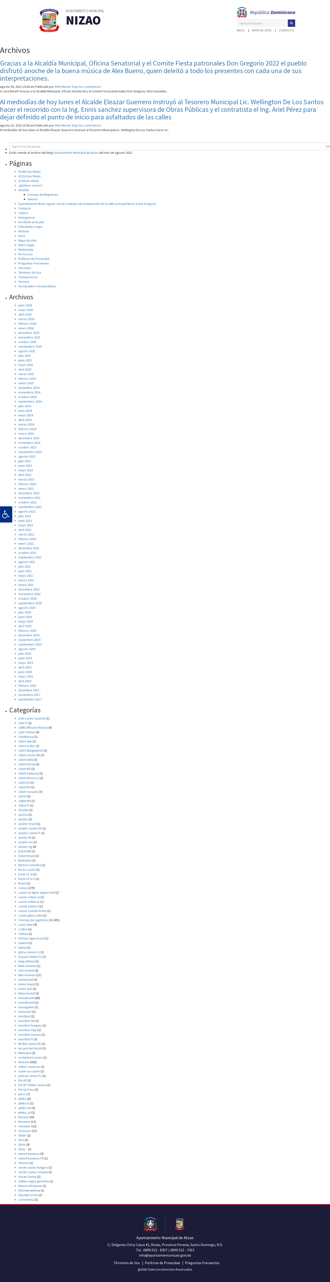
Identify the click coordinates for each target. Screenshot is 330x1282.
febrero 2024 (27, 429)
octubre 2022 (27, 502)
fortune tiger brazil (31, 938)
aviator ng (25, 847)
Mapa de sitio (262, 30)
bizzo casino (27, 869)
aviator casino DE (30, 828)
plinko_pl (24, 1112)
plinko (22, 1099)
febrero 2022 (27, 539)
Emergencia (26, 217)
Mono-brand (26, 993)
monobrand (26, 998)
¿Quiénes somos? (30, 185)
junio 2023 (25, 466)
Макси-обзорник (30, 1186)
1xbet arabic (26, 746)
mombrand (25, 979)
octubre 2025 (27, 342)
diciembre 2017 (28, 690)
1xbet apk (25, 741)
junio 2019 (25, 658)
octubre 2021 (27, 553)
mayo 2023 (25, 470)
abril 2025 (24, 369)
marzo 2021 (26, 580)
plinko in (24, 1103)
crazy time (25, 924)
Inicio (241, 30)
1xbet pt (24, 782)
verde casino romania (33, 1172)
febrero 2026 (27, 323)
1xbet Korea (26, 764)
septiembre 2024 (30, 401)
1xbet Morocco (28, 778)
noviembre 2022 (29, 498)
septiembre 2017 (30, 699)
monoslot (24, 1012)
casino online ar (29, 902)
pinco (22, 1094)
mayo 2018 (25, 676)
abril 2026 (24, 314)
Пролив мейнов (29, 1190)
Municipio (24, 1053)
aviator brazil (27, 824)
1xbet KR (24, 769)
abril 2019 (24, 667)
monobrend (26, 1002)
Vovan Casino (27, 1177)
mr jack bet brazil (30, 1048)
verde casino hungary (33, 1167)
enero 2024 (26, 433)
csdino (23, 929)
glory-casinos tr (29, 952)
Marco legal (26, 245)
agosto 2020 (26, 608)
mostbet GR (26, 1021)
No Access (25, 254)
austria (23, 815)
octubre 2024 (27, 397)
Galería (23, 943)
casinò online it (28, 906)
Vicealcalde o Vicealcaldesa (37, 286)
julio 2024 (24, 406)
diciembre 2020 (28, 589)
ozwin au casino (29, 1071)
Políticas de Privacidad (34, 259)
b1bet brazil (26, 856)
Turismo (23, 282)
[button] (291, 23)
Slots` (22, 1149)
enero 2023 (26, 488)
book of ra (25, 874)
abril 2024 (24, 420)
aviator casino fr (29, 833)
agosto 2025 (26, 351)
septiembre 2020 (30, 603)
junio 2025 (25, 360)
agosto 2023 (26, 456)
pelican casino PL (30, 1076)
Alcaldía (23, 190)
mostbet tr (25, 1039)
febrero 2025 (27, 378)
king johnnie (26, 961)
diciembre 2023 (28, 438)
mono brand (26, 984)
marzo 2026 (26, 319)
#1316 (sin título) (29, 176)
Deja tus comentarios (86, 87)
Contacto (286, 30)
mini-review (26, 970)
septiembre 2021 (30, 557)
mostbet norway (29, 1034)
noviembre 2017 (29, 695)
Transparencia (28, 277)
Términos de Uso (29, 272)
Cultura (23, 213)
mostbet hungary (30, 1025)
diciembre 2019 (28, 635)
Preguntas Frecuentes (33, 263)
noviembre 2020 (29, 594)
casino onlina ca (29, 897)
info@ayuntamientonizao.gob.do (165, 1255)
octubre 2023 (27, 447)
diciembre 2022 (28, 493)
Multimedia (25, 249)
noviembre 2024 (29, 392)
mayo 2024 (25, 415)
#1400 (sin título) (29, 172)
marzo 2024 (26, 424)
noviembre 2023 (29, 443)
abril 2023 (24, 475)
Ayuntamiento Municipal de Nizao (75, 153)
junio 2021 (25, 571)
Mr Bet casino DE (29, 1044)
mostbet (24, 1016)
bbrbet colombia (29, 865)
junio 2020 (25, 617)
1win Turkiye (26, 732)
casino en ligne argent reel (36, 892)
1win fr (23, 723)
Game (22, 947)
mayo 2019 (25, 663)
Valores (33, 199)
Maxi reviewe (27, 966)
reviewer (24, 1126)
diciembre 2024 (28, 388)
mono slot (25, 989)
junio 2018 (25, 672)
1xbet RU (24, 787)
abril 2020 (24, 626)
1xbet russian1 (28, 792)
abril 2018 (24, 681)
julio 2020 (24, 612)
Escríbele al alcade (31, 222)
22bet (22, 796)
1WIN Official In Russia (33, 727)
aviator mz (25, 842)
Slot (21, 1140)
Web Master (63, 87)
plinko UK (24, 1108)
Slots (21, 1144)
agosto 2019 (26, 649)
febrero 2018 (27, 686)
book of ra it (26, 879)
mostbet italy (27, 1030)
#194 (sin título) (28, 181)
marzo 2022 (26, 534)
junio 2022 (25, 521)
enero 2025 (26, 383)
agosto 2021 (26, 562)
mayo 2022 (25, 525)
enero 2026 (26, 328)
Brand (22, 883)
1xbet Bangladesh (30, 750)
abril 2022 (24, 530)
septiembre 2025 (30, 346)
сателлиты (26, 1199)
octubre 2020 (27, 598)
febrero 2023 (27, 484)
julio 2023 (24, 461)
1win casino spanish (31, 718)
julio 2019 (24, 653)
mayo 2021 (25, 576)
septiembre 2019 (30, 644)
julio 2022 (24, 516)
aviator (23, 819)
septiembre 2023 (30, 452)
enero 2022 (26, 543)
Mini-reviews (27, 975)
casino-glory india (30, 915)
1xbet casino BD (29, 755)
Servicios (24, 268)
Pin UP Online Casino (32, 1085)
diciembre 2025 (28, 333)
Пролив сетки (28, 1195)
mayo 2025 (25, 365)
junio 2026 (25, 305)
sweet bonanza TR (31, 1158)
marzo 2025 (26, 374)
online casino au (29, 1067)
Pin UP (22, 1080)
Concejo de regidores (33, 920)
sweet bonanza (28, 1154)
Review (23, 1117)
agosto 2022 (26, 511)
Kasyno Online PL (30, 957)
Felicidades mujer (30, 227)
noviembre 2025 (29, 337)
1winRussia (25, 737)
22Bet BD (24, 801)
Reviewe (24, 1122)
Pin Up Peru (26, 1089)
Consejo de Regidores (43, 194)
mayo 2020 (25, 621)
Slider (22, 1135)
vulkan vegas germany (33, 1181)
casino (22, 888)
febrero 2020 (27, 631)
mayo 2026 (25, 310)
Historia (23, 231)
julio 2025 (24, 356)
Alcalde (23, 810)
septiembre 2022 (30, 507)
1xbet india (25, 760)
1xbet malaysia (28, 773)
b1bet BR (24, 851)
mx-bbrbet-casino (30, 1057)
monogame (26, 1007)
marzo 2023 (26, 479)
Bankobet (25, 860)
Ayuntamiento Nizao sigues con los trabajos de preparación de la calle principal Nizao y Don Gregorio (87, 204)
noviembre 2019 (29, 640)
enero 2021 (26, 585)
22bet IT (23, 805)
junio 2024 (25, 411)
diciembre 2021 (28, 548)
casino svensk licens (32, 911)
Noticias (23, 1062)
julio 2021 (24, 566)
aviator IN (24, 837)
